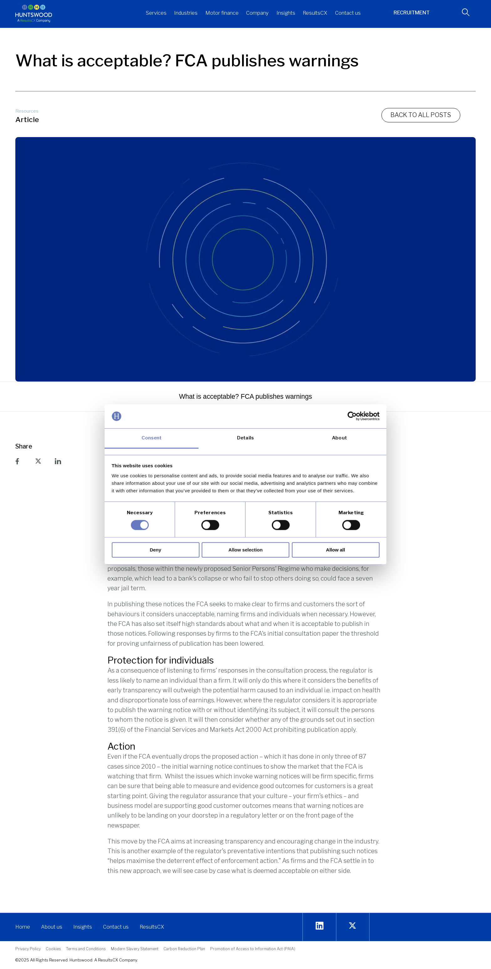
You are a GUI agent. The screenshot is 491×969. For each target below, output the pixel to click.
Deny (155, 549)
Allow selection (245, 549)
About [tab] (339, 438)
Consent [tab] (152, 438)
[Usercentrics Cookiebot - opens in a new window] (352, 416)
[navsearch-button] (463, 14)
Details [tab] (245, 438)
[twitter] (352, 926)
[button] (156, 13)
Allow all (335, 549)
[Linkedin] (319, 926)
